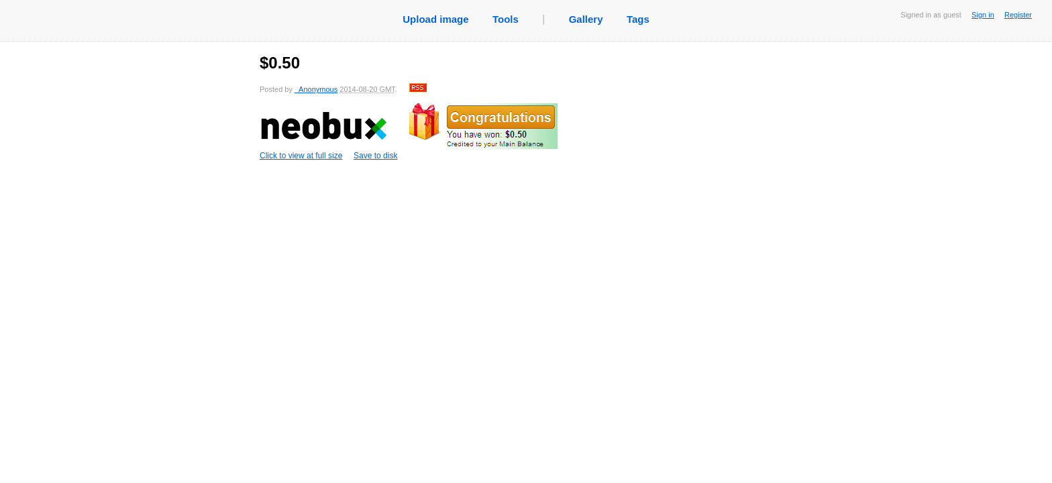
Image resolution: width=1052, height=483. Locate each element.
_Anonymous (316, 89)
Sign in (982, 15)
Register (1018, 15)
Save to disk (375, 155)
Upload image (435, 19)
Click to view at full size (409, 131)
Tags (638, 19)
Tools (505, 19)
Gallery (586, 19)
